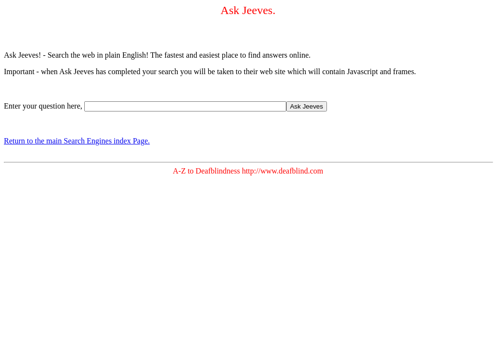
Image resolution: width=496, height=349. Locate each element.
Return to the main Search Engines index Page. (77, 141)
